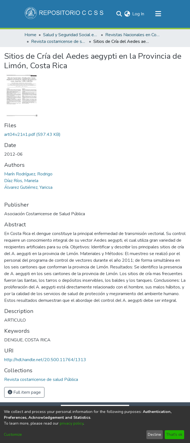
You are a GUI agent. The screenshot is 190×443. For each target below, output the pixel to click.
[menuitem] (127, 14)
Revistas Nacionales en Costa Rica (133, 35)
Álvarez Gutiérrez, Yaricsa (28, 187)
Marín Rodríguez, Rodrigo (28, 174)
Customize (13, 434)
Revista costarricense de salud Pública (59, 41)
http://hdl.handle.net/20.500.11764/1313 (45, 360)
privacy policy (71, 423)
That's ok (174, 434)
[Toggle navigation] (158, 14)
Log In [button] (138, 14)
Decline (154, 434)
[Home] (64, 14)
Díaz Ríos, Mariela (21, 181)
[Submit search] (119, 14)
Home (30, 35)
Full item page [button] (24, 392)
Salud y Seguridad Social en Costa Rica (71, 35)
